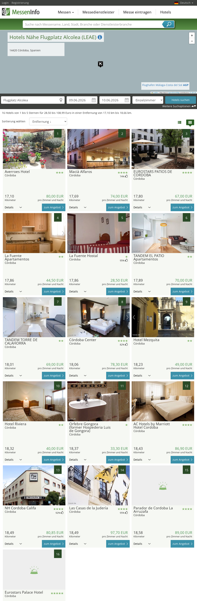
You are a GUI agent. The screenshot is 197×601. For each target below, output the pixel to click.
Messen (66, 12)
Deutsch (186, 3)
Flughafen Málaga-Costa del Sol (165, 85)
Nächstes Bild (63, 149)
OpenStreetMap (174, 93)
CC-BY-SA (193, 93)
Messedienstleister (98, 12)
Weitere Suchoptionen (176, 106)
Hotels (165, 12)
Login (5, 3)
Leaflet (154, 93)
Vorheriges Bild (5, 149)
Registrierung (20, 3)
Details (13, 207)
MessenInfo (21, 12)
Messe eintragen (137, 12)
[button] (98, 62)
